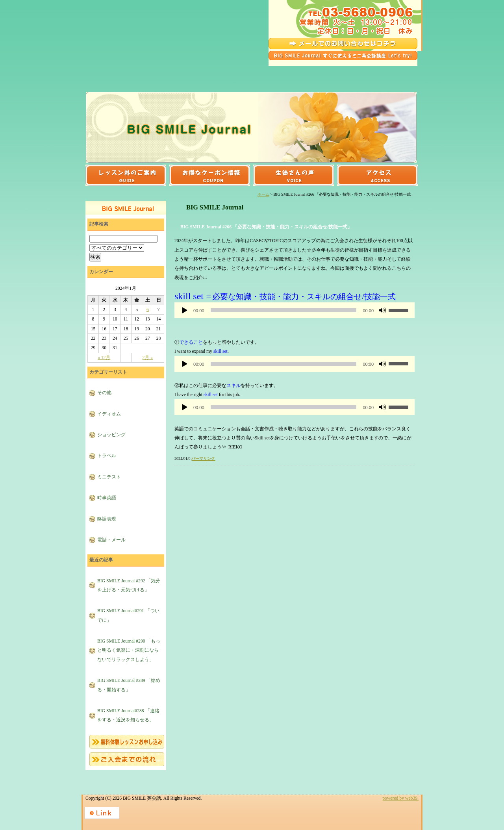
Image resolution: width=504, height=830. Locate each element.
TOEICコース (384, 72)
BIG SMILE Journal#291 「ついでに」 (128, 615)
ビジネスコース (251, 72)
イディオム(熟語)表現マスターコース (317, 72)
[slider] (284, 310)
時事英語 (106, 497)
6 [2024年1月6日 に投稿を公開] (147, 309)
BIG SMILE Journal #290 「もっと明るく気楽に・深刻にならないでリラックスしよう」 (129, 650)
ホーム (263, 194)
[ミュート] (382, 310)
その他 (104, 392)
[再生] (185, 310)
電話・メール (111, 540)
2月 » (148, 357)
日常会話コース (118, 72)
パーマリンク (203, 458)
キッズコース (184, 84)
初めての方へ (384, 84)
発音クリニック (317, 84)
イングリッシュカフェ (251, 84)
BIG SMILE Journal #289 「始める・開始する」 (129, 685)
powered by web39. (400, 798)
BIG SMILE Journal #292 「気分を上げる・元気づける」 (129, 585)
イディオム (109, 414)
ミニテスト (109, 477)
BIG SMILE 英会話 (133, 33)
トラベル (106, 455)
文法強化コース (118, 84)
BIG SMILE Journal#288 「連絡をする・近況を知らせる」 (128, 715)
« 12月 (104, 357)
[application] (294, 310)
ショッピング (111, 434)
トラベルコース (184, 72)
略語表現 (106, 519)
